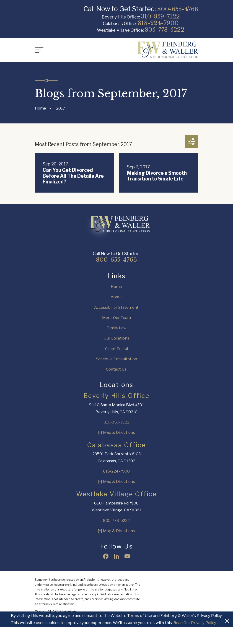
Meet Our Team (116, 317)
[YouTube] (127, 556)
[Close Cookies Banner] (227, 619)
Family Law (116, 328)
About (116, 297)
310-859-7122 (160, 16)
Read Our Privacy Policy (194, 622)
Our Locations (116, 338)
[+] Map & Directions (116, 432)
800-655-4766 (177, 9)
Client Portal (116, 348)
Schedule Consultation (116, 359)
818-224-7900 (158, 23)
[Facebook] (106, 556)
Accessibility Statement (116, 307)
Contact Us (116, 369)
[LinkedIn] (116, 556)
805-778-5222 (164, 29)
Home (116, 286)
